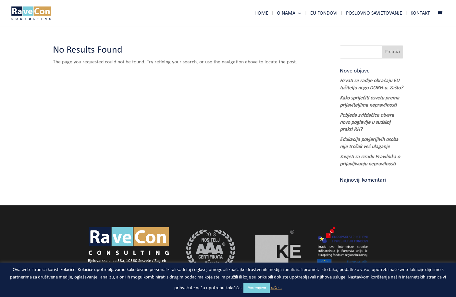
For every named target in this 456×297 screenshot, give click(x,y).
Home (261, 13)
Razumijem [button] (256, 288)
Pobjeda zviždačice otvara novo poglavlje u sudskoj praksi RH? (367, 123)
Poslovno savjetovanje (374, 13)
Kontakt (420, 13)
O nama (286, 13)
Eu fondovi (324, 13)
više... (276, 288)
